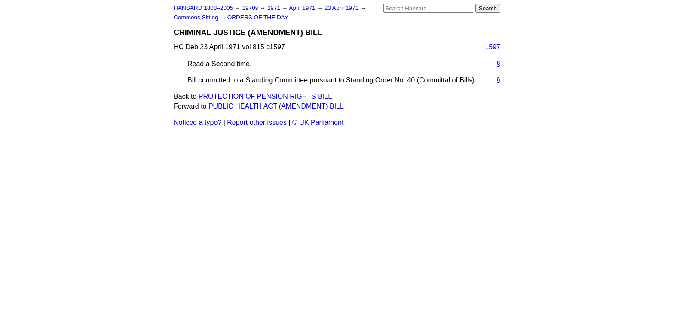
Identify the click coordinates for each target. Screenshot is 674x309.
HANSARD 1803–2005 (203, 8)
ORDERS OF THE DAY (257, 17)
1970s (251, 8)
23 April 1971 (342, 8)
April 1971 (303, 8)
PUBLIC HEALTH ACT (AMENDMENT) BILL (276, 106)
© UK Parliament (317, 122)
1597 (492, 47)
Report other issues (257, 122)
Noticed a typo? (197, 122)
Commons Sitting (197, 17)
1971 (274, 8)
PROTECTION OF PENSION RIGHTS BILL (265, 96)
